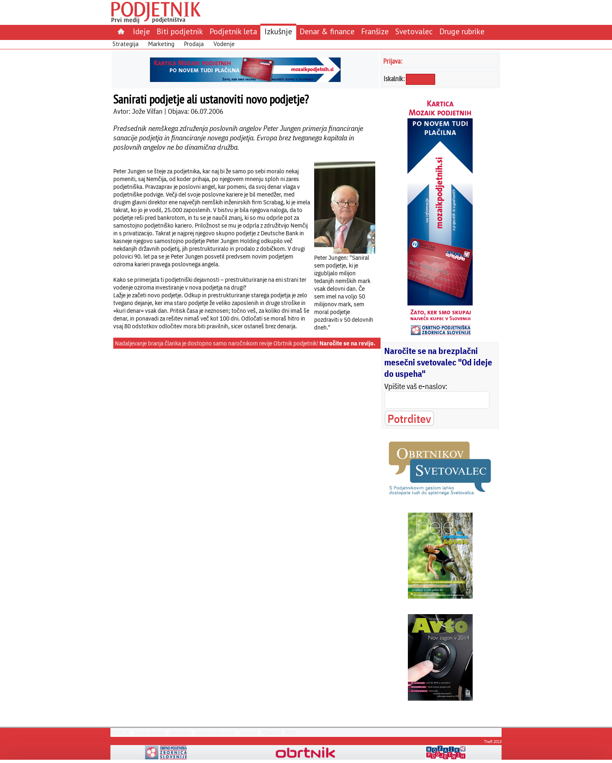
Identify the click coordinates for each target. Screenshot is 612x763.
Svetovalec (414, 31)
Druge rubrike (461, 31)
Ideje (141, 31)
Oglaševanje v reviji (215, 733)
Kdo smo (248, 733)
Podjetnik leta (233, 31)
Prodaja (194, 44)
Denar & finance (326, 31)
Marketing (161, 44)
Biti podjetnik (179, 31)
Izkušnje (278, 31)
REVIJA (120, 732)
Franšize (375, 31)
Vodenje (224, 44)
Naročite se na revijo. (347, 343)
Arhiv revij (180, 733)
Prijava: (392, 61)
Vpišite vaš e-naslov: (415, 386)
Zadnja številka (149, 733)
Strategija (125, 44)
